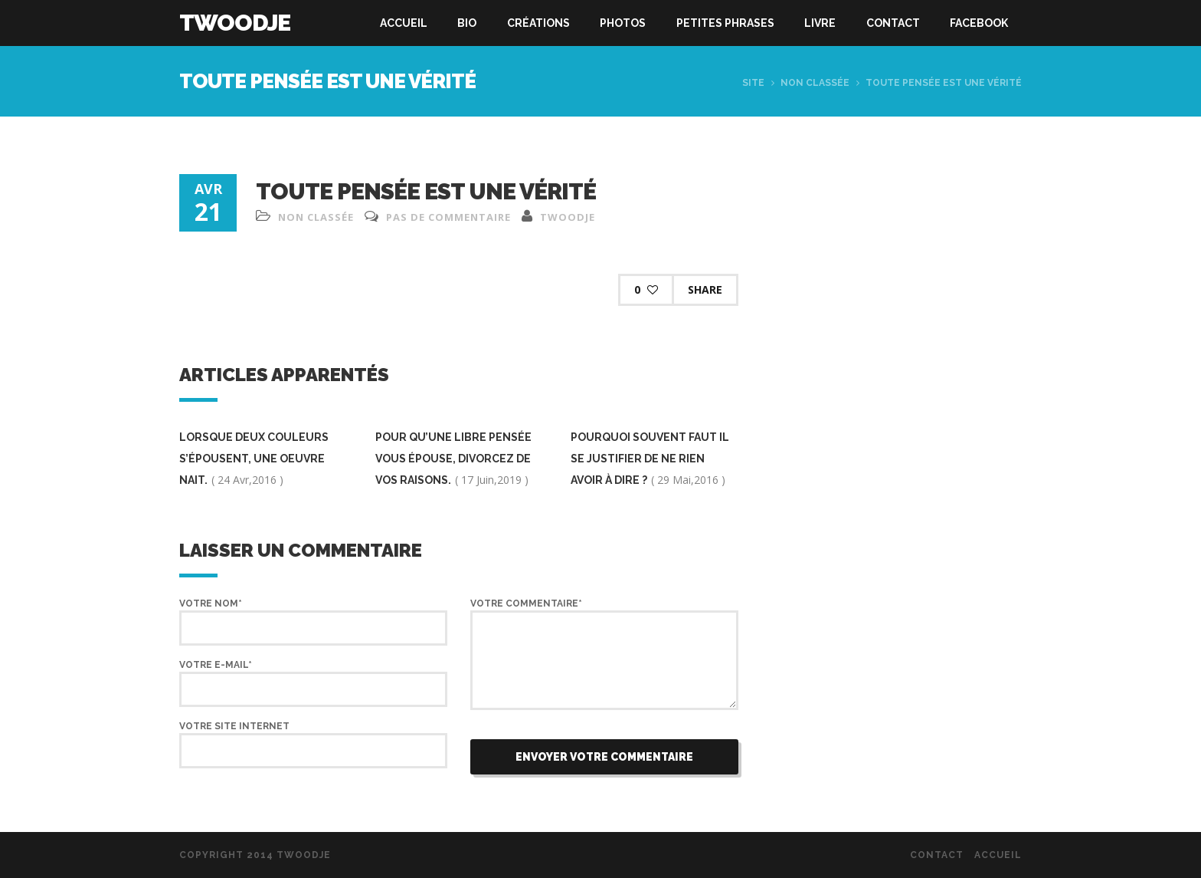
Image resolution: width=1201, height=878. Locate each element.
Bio (466, 23)
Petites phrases (725, 23)
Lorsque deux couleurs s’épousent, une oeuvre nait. (254, 458)
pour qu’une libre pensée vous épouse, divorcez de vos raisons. (453, 458)
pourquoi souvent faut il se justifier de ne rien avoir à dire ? (650, 458)
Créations (538, 23)
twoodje (567, 217)
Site (753, 82)
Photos (623, 23)
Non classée (814, 82)
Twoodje (234, 22)
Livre (820, 23)
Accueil (403, 23)
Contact (893, 23)
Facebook (979, 23)
